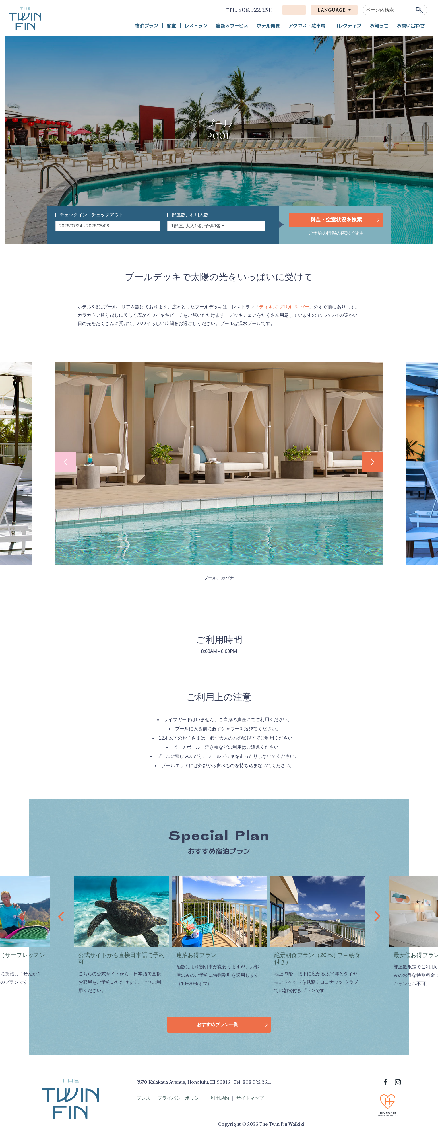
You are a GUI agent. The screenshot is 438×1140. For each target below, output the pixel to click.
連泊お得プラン (196, 955)
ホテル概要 (268, 25)
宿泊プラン (146, 25)
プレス (143, 1098)
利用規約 (220, 1098)
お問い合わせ (411, 25)
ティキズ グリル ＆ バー (284, 306)
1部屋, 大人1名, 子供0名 (195, 225)
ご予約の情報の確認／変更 (336, 233)
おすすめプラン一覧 (217, 1024)
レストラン (196, 25)
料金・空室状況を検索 (336, 220)
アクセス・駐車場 (306, 25)
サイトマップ (250, 1098)
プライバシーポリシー (181, 1098)
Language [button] (332, 10)
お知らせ (379, 25)
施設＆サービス (232, 25)
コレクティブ (347, 25)
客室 (171, 25)
